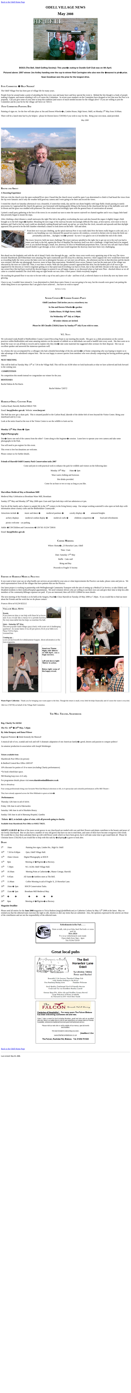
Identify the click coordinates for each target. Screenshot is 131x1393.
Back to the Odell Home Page (13, 2)
